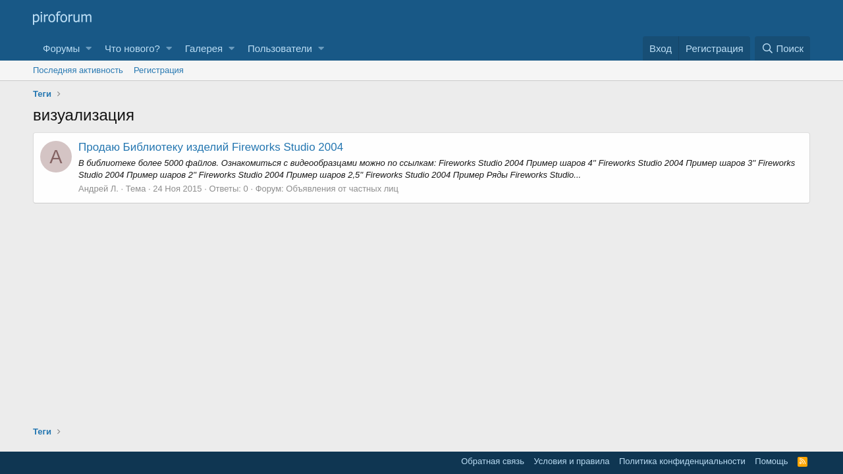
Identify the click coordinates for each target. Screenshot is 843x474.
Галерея (204, 48)
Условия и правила (571, 461)
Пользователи (280, 48)
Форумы (61, 48)
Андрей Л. (98, 189)
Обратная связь (492, 461)
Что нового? (132, 48)
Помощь (771, 461)
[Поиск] (782, 48)
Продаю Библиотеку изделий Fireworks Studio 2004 (210, 147)
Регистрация (159, 70)
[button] (88, 48)
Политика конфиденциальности (682, 461)
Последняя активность (78, 70)
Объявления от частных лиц (342, 189)
